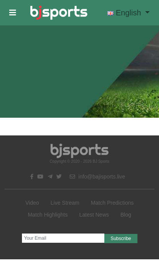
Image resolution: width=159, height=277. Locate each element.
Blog (126, 215)
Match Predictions (112, 203)
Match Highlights (48, 215)
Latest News (94, 215)
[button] (13, 12)
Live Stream (64, 203)
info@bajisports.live (98, 177)
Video (32, 203)
